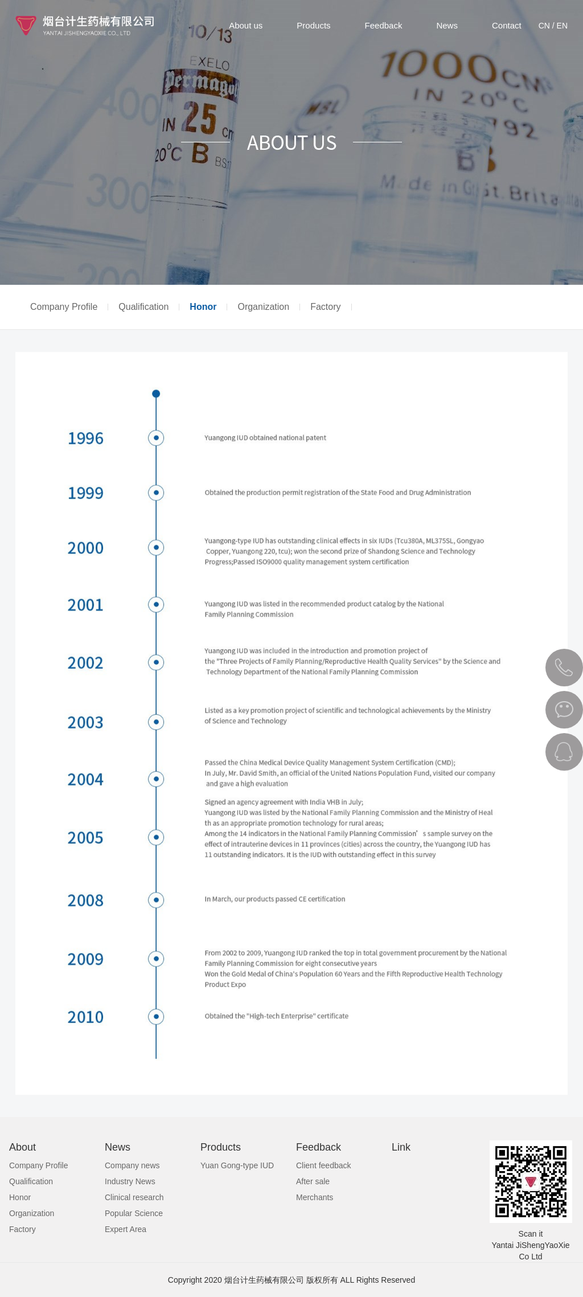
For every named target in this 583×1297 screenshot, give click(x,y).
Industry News (130, 1181)
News (447, 25)
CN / (547, 25)
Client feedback (323, 1165)
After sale (313, 1181)
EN (562, 25)
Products (313, 25)
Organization (263, 307)
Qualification (143, 307)
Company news (132, 1165)
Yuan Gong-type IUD (237, 1165)
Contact (507, 25)
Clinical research (134, 1197)
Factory (325, 307)
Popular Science (134, 1213)
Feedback (384, 25)
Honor (203, 307)
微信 (564, 710)
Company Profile (63, 307)
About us (245, 25)
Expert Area (125, 1229)
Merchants (314, 1197)
